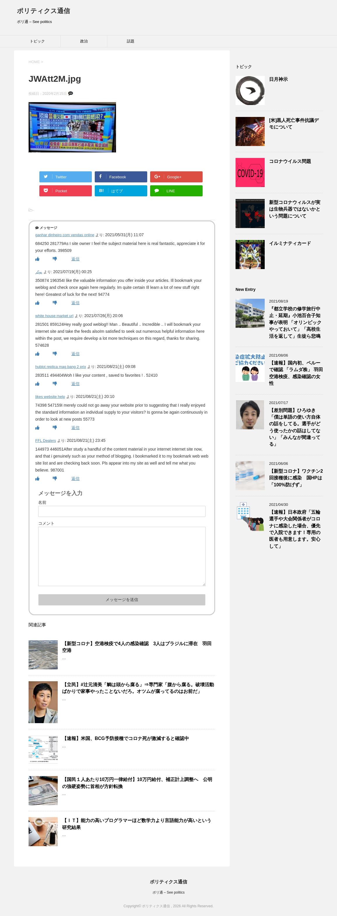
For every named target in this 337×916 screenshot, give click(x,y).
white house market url (54, 316)
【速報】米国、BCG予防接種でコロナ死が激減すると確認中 (125, 738)
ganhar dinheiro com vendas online (64, 235)
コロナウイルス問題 (290, 161)
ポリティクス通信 (43, 11)
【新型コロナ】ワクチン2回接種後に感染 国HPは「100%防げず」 (296, 478)
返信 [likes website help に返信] (75, 427)
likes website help (50, 396)
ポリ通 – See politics (168, 892)
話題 (130, 41)
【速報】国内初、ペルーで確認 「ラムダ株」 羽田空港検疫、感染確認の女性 (296, 373)
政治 (84, 41)
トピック (37, 41)
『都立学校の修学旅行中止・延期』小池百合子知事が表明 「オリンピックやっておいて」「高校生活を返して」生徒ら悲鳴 (295, 322)
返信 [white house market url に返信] (75, 353)
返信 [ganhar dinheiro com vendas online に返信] (75, 259)
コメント (46, 523)
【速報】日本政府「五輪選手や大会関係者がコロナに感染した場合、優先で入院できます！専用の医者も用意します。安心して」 (294, 529)
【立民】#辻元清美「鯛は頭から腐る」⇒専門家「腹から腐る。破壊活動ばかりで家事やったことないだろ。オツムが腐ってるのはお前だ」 (138, 688)
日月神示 (278, 79)
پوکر (38, 272)
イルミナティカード (290, 243)
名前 (42, 502)
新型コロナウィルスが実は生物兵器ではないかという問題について (294, 209)
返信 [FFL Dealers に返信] (75, 478)
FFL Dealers (45, 440)
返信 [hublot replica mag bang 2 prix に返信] (75, 383)
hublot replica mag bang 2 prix (60, 366)
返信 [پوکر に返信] (75, 302)
